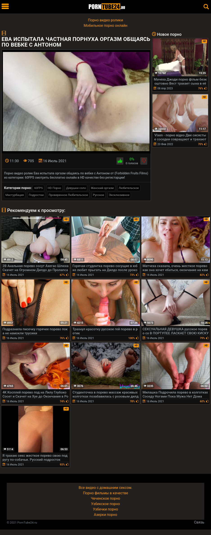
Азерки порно (105, 515)
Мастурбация (14, 195)
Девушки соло (76, 188)
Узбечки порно (105, 509)
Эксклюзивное (119, 195)
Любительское (129, 188)
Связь (199, 522)
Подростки (36, 195)
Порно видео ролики (105, 20)
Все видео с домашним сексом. (105, 488)
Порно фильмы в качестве (105, 493)
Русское (98, 195)
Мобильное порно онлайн (105, 25)
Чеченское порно (105, 498)
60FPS (38, 188)
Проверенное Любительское (68, 195)
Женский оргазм (102, 188)
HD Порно (54, 188)
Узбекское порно (105, 504)
